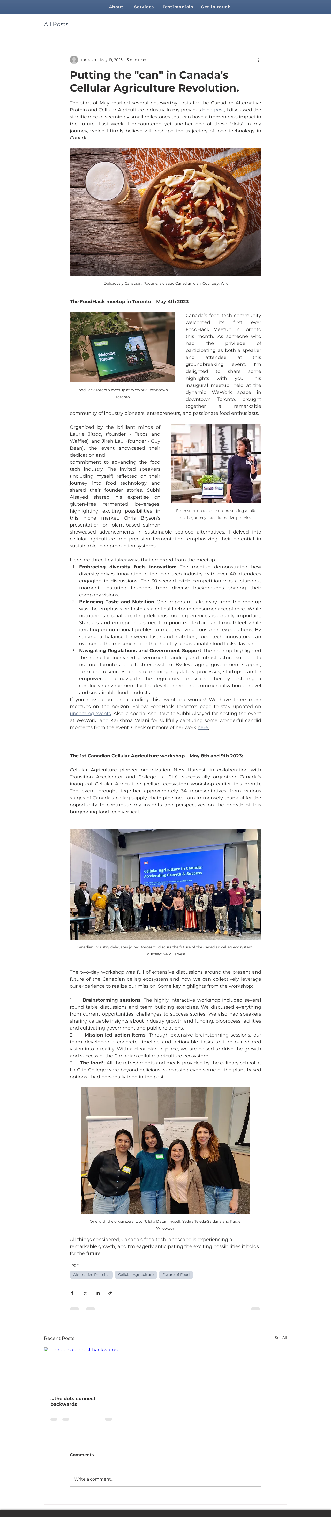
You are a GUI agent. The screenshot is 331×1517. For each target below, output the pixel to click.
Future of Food (176, 1274)
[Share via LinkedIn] (97, 1292)
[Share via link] (110, 1292)
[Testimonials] (178, 7)
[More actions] (258, 60)
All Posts (56, 24)
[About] (117, 7)
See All (281, 1337)
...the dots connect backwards (73, 1401)
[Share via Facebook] (72, 1292)
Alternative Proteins (91, 1274)
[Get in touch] (216, 7)
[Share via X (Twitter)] (84, 1292)
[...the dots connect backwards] (81, 1368)
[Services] (144, 7)
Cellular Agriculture (136, 1274)
